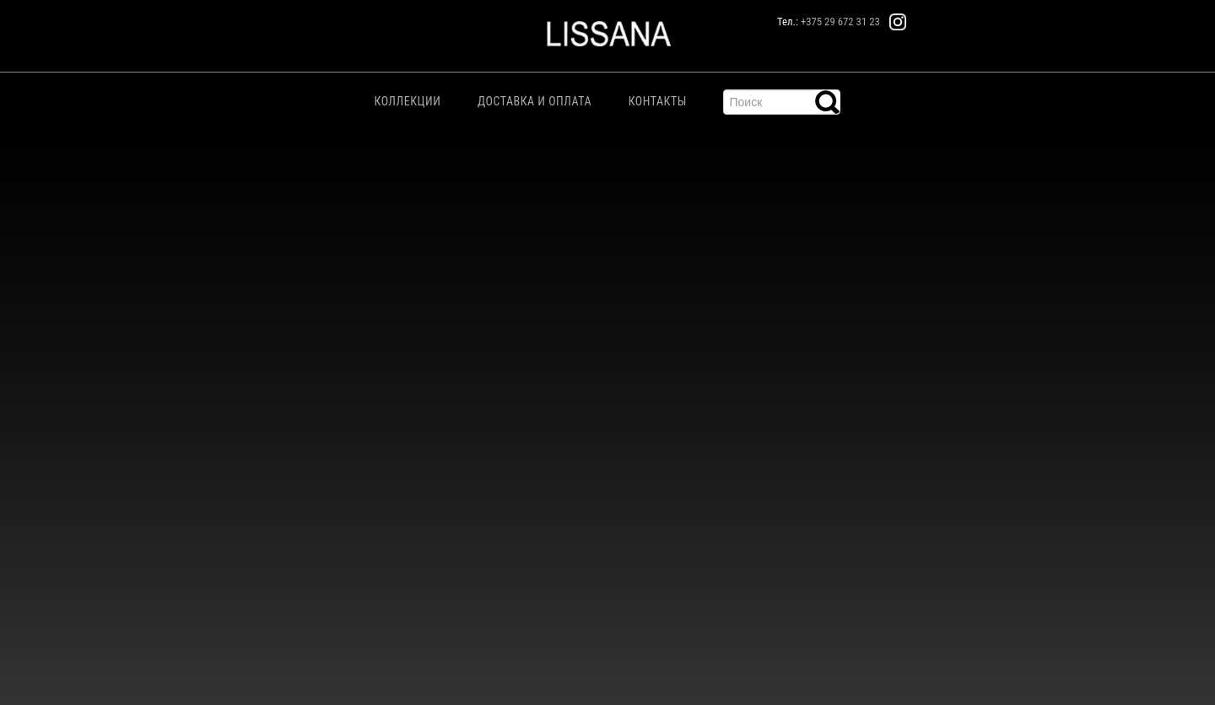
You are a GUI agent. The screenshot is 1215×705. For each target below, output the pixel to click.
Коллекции (408, 101)
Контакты (658, 101)
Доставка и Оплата (534, 101)
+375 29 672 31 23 (840, 21)
